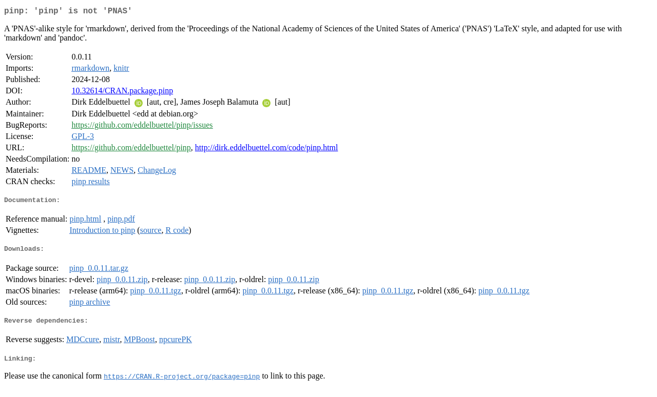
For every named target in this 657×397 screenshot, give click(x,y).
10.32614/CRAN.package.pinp (122, 92)
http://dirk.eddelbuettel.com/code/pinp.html (266, 149)
